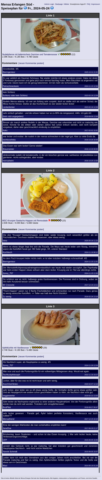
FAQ (88, 4)
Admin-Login (49, 4)
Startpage (59, 4)
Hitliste (66, 4)
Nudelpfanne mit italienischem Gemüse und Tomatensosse (29, 54)
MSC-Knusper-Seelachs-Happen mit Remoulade (25, 220)
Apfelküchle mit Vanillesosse (15, 348)
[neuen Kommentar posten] (31, 63)
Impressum (95, 4)
